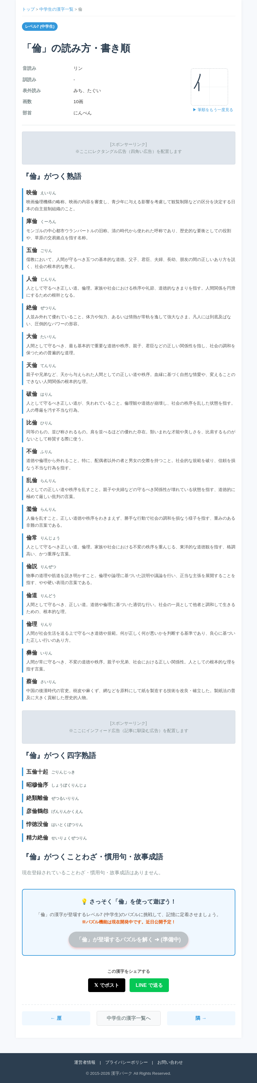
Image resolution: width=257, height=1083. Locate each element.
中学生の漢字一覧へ (129, 1018)
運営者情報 (84, 1062)
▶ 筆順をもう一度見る (213, 109)
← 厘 (55, 1018)
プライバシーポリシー (126, 1062)
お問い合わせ (170, 1062)
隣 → (200, 1018)
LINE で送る (149, 985)
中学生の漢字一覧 (56, 9)
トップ (28, 9)
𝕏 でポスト (106, 985)
